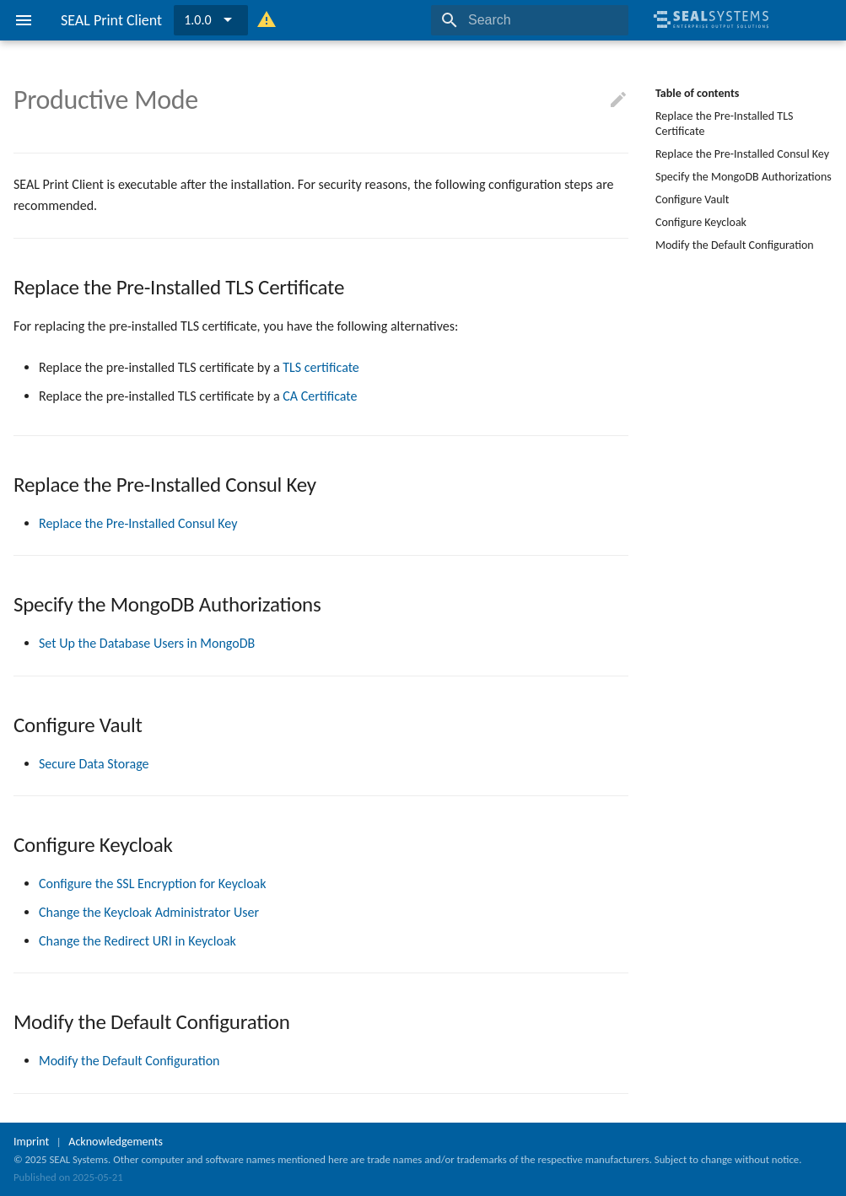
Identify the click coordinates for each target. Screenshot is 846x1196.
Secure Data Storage (94, 764)
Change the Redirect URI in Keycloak (137, 941)
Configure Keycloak (700, 222)
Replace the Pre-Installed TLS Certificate (724, 123)
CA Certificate (320, 396)
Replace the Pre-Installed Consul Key (742, 154)
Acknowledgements (115, 1141)
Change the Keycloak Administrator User (149, 912)
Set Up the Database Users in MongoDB (147, 643)
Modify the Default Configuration (734, 245)
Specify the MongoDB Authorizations (743, 177)
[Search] (529, 20)
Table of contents (697, 93)
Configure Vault (692, 199)
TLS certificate (320, 367)
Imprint (31, 1141)
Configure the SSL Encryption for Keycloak (153, 883)
